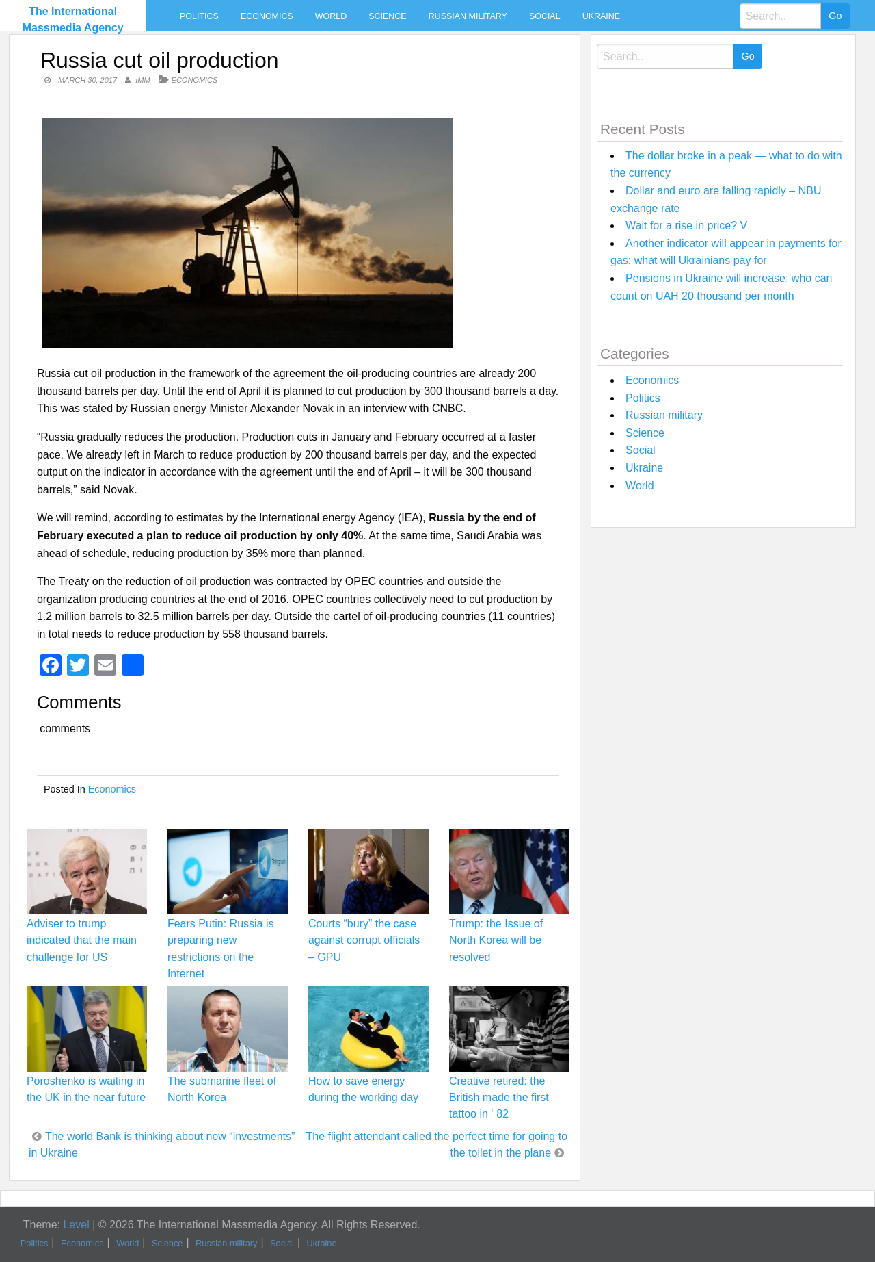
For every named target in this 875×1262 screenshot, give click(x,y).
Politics (199, 16)
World (331, 16)
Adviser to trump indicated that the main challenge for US (82, 940)
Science (387, 16)
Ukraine (601, 16)
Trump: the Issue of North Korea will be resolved (496, 940)
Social (545, 16)
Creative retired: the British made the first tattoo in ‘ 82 (499, 1097)
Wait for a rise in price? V (686, 225)
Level (76, 1225)
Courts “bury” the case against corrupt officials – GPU (364, 940)
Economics (267, 16)
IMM (142, 80)
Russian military (468, 16)
